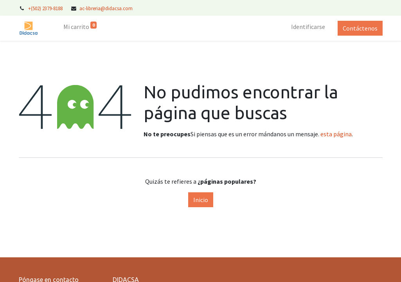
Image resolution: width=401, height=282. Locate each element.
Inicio (200, 200)
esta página (336, 134)
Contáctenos (360, 28)
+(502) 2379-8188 (46, 8)
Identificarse (308, 27)
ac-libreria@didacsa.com (106, 8)
